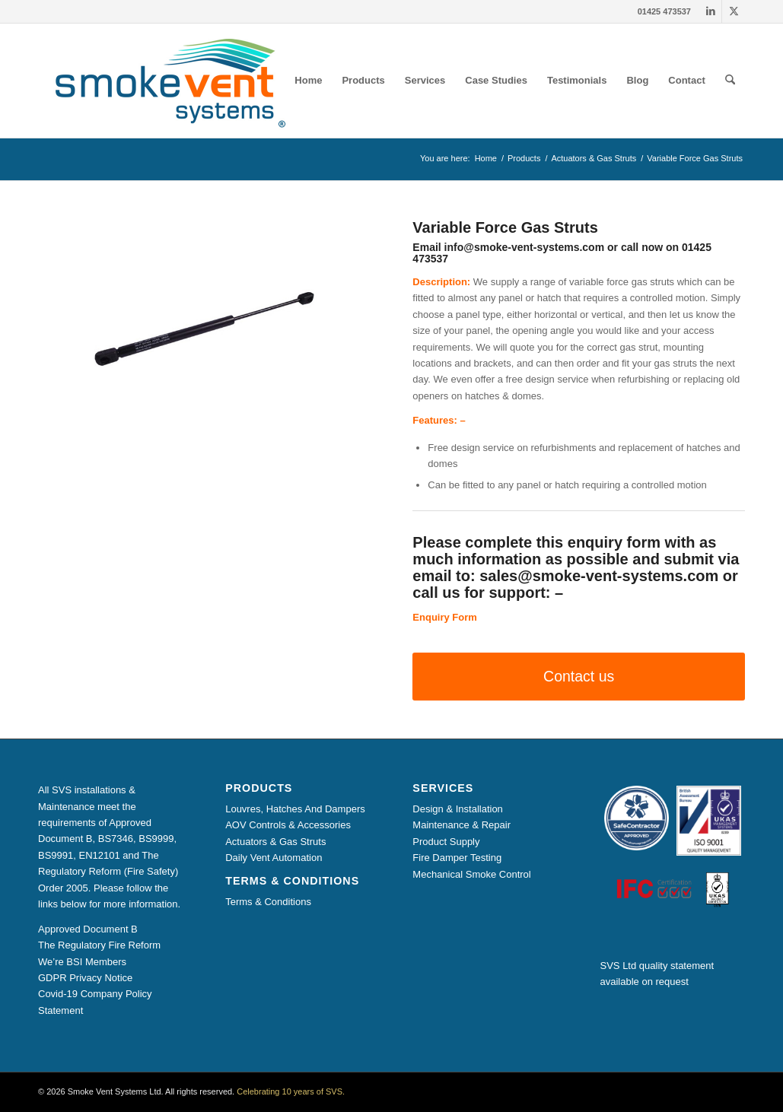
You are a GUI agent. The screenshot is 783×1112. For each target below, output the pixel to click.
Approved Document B (88, 929)
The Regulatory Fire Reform (99, 945)
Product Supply (445, 841)
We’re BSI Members (82, 961)
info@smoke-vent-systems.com (524, 247)
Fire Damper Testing (456, 857)
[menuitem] (308, 81)
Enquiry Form (444, 617)
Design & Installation (457, 809)
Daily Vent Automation (273, 857)
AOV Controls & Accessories (288, 825)
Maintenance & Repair (461, 825)
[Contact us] (578, 677)
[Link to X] (733, 11)
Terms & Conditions (268, 901)
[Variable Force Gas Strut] (204, 328)
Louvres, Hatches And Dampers (295, 809)
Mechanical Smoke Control (471, 874)
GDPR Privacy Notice (85, 977)
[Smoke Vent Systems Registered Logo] (165, 81)
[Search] (730, 81)
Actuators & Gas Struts (275, 841)
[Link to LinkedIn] (710, 11)
